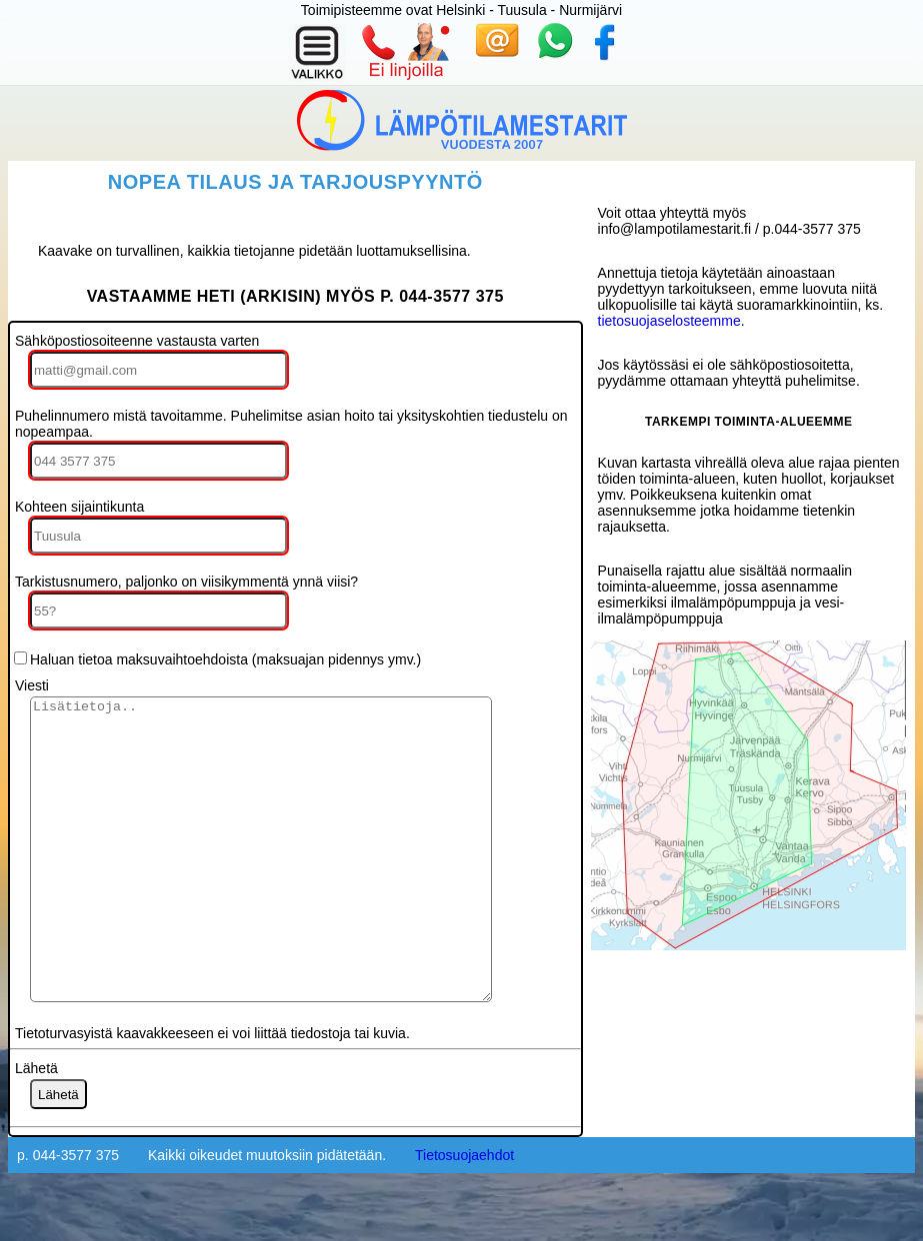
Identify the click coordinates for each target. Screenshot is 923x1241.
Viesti (32, 685)
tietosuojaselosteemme (669, 321)
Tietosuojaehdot (464, 1215)
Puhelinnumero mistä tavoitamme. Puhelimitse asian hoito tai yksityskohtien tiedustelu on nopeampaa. (291, 424)
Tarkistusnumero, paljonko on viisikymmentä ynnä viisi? (186, 582)
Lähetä (36, 1128)
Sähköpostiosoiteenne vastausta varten (137, 341)
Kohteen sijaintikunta (79, 507)
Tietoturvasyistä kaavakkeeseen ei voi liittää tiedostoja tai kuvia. (212, 1093)
